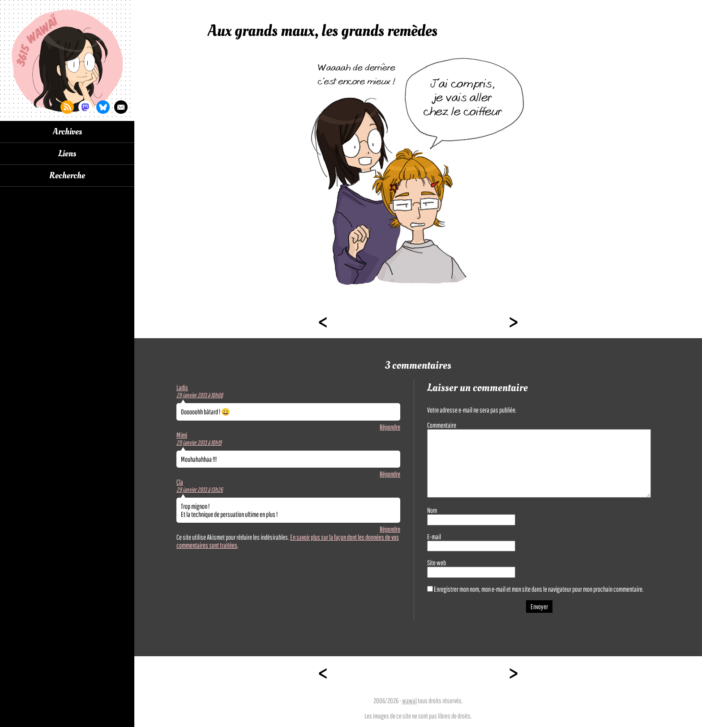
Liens (67, 153)
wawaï (409, 701)
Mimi (181, 435)
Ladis (182, 387)
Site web (436, 563)
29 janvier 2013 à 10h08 (199, 395)
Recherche (67, 175)
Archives (67, 131)
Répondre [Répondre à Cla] (390, 529)
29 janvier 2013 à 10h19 (199, 442)
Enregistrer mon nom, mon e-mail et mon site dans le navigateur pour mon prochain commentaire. (539, 589)
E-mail (434, 537)
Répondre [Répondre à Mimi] (390, 474)
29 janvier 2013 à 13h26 (199, 489)
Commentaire (441, 425)
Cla (179, 482)
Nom (432, 510)
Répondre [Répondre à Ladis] (390, 427)
